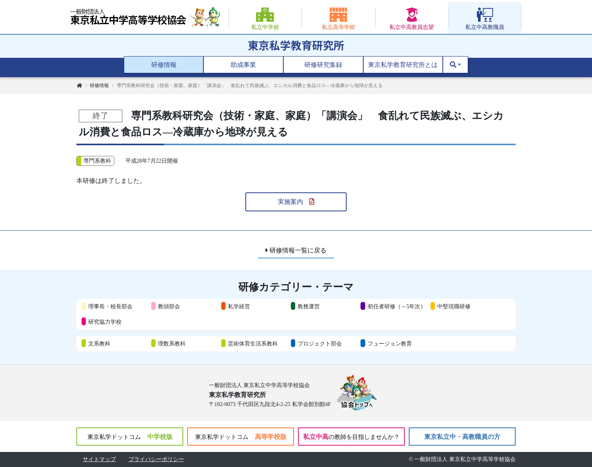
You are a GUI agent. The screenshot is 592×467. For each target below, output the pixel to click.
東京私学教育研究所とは (403, 64)
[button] (455, 65)
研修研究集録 (323, 64)
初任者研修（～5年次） (397, 306)
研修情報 (163, 64)
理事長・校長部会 (110, 306)
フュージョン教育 (390, 343)
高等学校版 (241, 436)
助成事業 (243, 64)
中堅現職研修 (454, 306)
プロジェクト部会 (320, 343)
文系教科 (99, 343)
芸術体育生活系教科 (253, 343)
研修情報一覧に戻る (296, 250)
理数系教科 (172, 343)
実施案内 (296, 201)
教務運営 (309, 306)
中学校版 (130, 436)
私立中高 (351, 436)
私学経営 (239, 306)
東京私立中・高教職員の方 (462, 436)
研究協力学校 (104, 322)
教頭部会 (169, 306)
